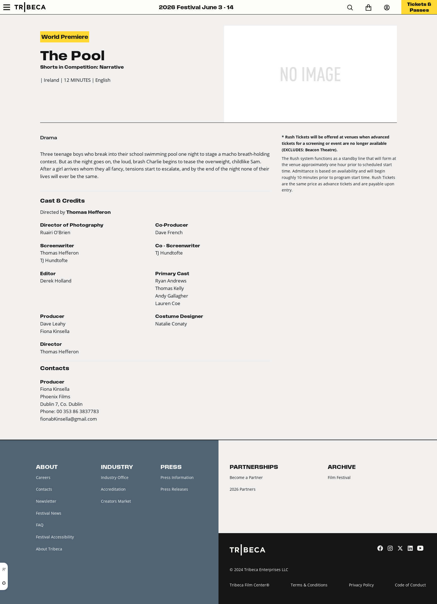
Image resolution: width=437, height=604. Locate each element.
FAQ (39, 525)
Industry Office (114, 477)
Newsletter (46, 501)
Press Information (177, 477)
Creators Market (116, 501)
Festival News (48, 513)
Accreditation (113, 489)
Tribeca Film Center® (250, 585)
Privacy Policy (361, 585)
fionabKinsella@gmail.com (68, 419)
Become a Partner (246, 477)
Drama (48, 137)
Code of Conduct (410, 585)
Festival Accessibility (55, 537)
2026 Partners (243, 489)
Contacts (44, 489)
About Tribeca (49, 549)
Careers (43, 477)
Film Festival (339, 477)
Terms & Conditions (309, 585)
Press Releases (174, 489)
